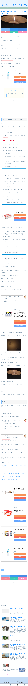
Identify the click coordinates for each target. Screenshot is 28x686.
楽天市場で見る (20, 79)
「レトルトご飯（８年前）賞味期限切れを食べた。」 (12, 476)
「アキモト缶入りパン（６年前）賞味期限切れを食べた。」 (13, 473)
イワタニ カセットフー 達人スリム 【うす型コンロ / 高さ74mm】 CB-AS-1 (20, 490)
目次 (12, 90)
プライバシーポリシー (7, 682)
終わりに (9, 96)
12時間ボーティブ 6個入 (18, 212)
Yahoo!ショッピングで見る (20, 82)
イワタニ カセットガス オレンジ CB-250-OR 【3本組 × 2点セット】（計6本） (20, 510)
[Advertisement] (14, 108)
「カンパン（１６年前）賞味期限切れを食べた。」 (11, 479)
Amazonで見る (20, 77)
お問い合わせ (21, 682)
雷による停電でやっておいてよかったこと (15, 93)
